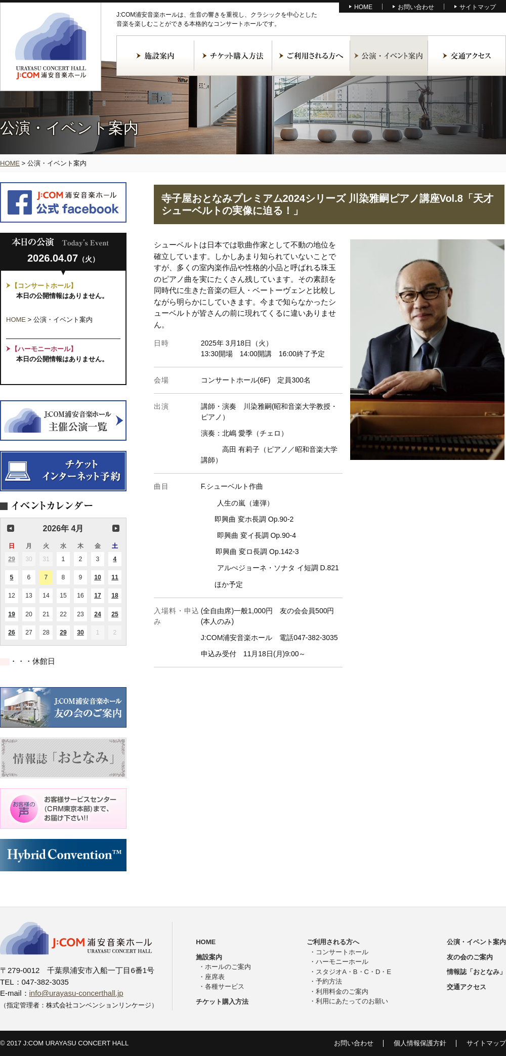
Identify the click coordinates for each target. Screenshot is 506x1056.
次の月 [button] (116, 528)
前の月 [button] (11, 528)
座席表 (215, 977)
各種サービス (224, 986)
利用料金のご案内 (342, 991)
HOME (363, 7)
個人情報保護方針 (420, 1043)
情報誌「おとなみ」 (476, 972)
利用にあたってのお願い (352, 1001)
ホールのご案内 (228, 966)
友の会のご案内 (470, 957)
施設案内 (155, 55)
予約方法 (329, 981)
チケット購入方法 (233, 55)
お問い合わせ (416, 7)
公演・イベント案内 (389, 55)
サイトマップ (477, 7)
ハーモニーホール (342, 961)
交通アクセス (467, 55)
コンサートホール (342, 952)
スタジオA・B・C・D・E (353, 972)
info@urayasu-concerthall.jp (76, 993)
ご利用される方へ (311, 55)
